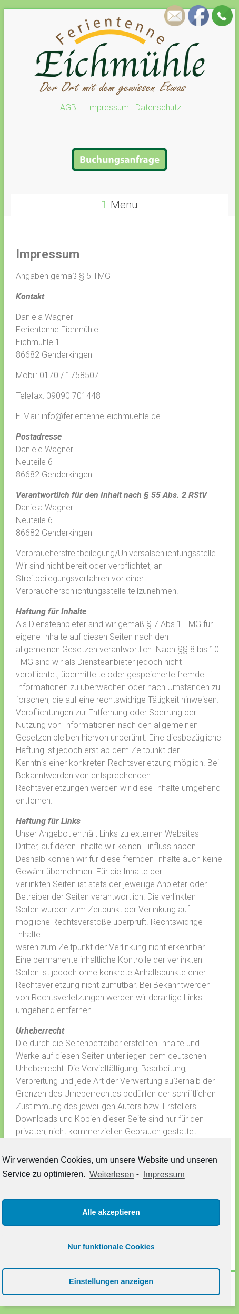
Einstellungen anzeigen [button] (111, 1281)
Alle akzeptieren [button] (111, 1212)
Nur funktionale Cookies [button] (111, 1247)
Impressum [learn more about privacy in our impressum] (164, 1174)
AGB (72, 107)
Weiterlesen (111, 1174)
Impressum (107, 107)
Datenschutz (158, 107)
